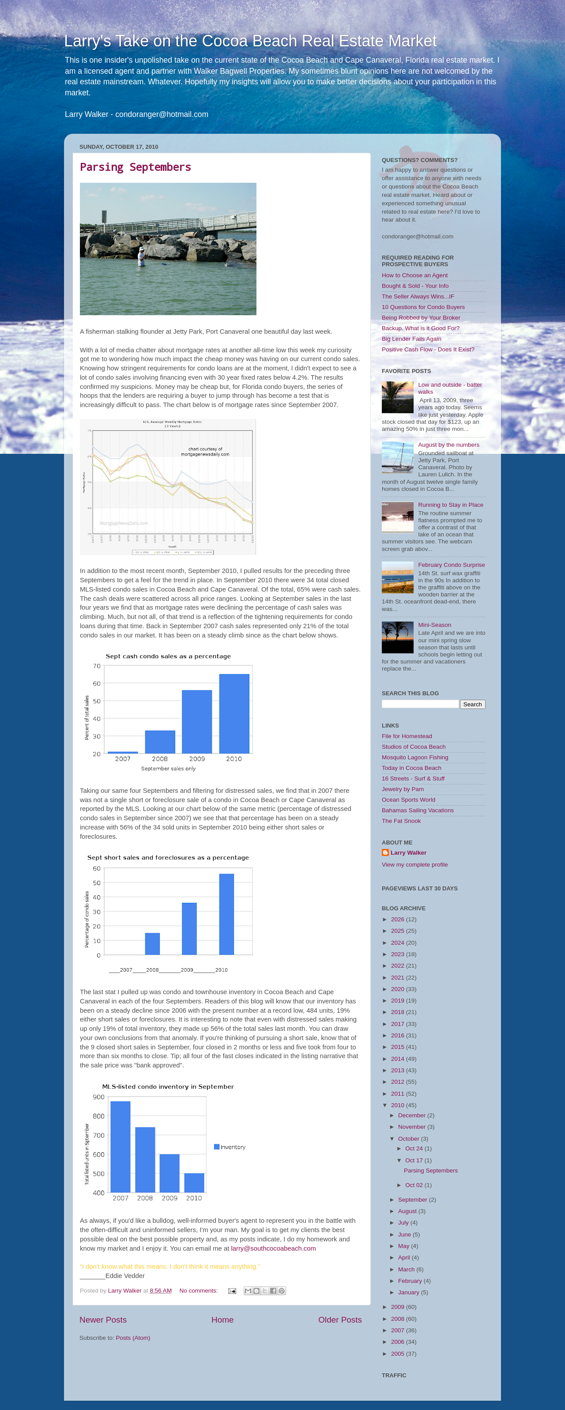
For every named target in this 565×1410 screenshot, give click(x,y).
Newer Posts (103, 1319)
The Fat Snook (401, 821)
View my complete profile (415, 864)
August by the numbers (448, 444)
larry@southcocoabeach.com (273, 1248)
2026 (398, 919)
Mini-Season (434, 625)
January (409, 1292)
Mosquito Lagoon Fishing (415, 757)
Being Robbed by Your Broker (421, 317)
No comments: (199, 1290)
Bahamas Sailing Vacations (418, 810)
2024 (398, 942)
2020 (398, 989)
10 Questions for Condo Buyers (423, 307)
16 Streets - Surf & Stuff (413, 778)
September (413, 1199)
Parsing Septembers (135, 167)
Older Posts (340, 1319)
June (405, 1234)
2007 (398, 1330)
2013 (398, 1070)
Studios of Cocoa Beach (414, 746)
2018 (398, 1012)
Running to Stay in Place (450, 504)
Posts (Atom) (133, 1338)
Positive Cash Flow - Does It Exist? (428, 349)
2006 (398, 1341)
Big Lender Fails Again (411, 339)
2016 (398, 1035)
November (412, 1126)
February (411, 1281)
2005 (398, 1353)
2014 (398, 1059)
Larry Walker (408, 852)
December (412, 1115)
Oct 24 (415, 1148)
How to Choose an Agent (415, 275)
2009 (398, 1307)
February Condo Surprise (451, 565)
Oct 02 (415, 1185)
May (404, 1246)
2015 (398, 1047)
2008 (398, 1319)
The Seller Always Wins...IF (418, 296)
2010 (398, 1105)
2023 (398, 954)
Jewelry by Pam (403, 789)
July (404, 1222)
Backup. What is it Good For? (421, 328)
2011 (398, 1093)
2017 (398, 1024)
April (405, 1257)
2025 (398, 930)
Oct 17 (415, 1160)
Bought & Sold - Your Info (415, 286)
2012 (398, 1081)
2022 (398, 965)
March (407, 1269)
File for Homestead (407, 736)
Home (222, 1319)
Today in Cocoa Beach (411, 768)
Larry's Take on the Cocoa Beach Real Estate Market (250, 41)
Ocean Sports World (408, 799)
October (409, 1138)
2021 (398, 977)
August (408, 1211)
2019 (398, 1000)
